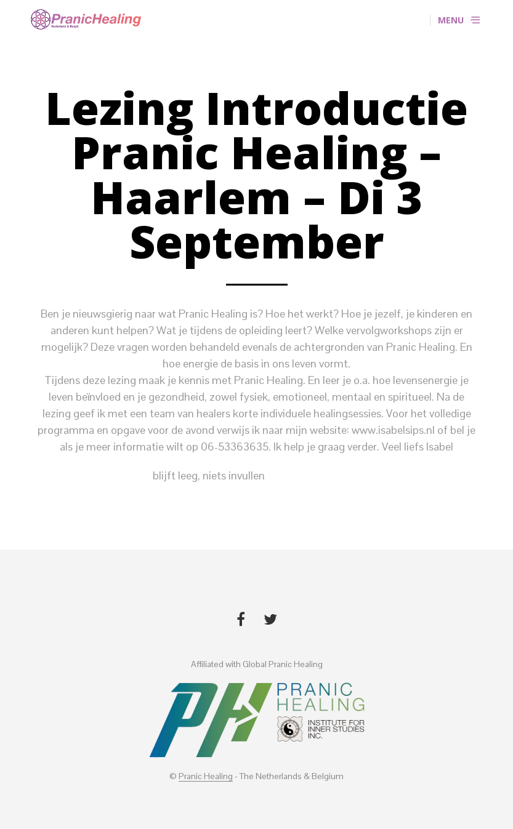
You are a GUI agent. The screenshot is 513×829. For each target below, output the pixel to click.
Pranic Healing (206, 777)
